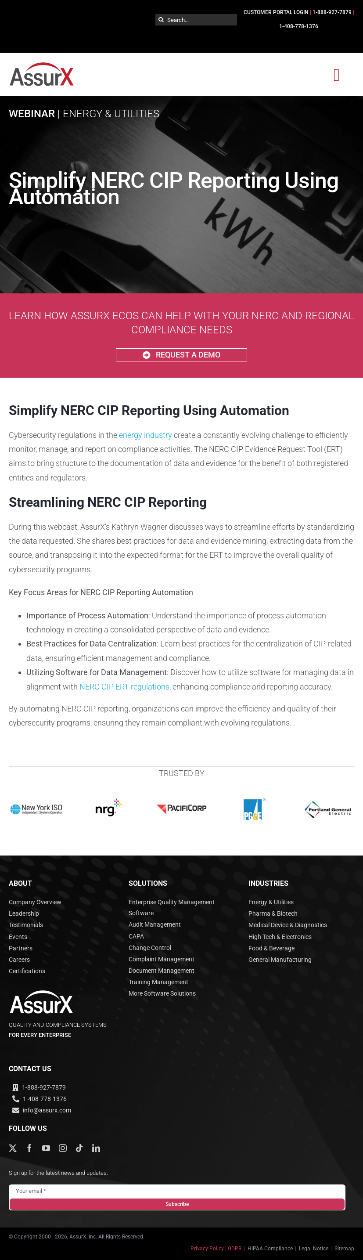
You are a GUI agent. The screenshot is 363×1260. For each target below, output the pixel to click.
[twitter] (13, 1148)
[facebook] (29, 1148)
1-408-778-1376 (298, 26)
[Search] (161, 19)
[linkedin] (96, 1148)
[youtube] (46, 1148)
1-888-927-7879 (332, 12)
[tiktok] (79, 1148)
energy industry (145, 435)
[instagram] (63, 1148)
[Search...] (196, 19)
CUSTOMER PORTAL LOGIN (276, 12)
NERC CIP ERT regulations (124, 686)
